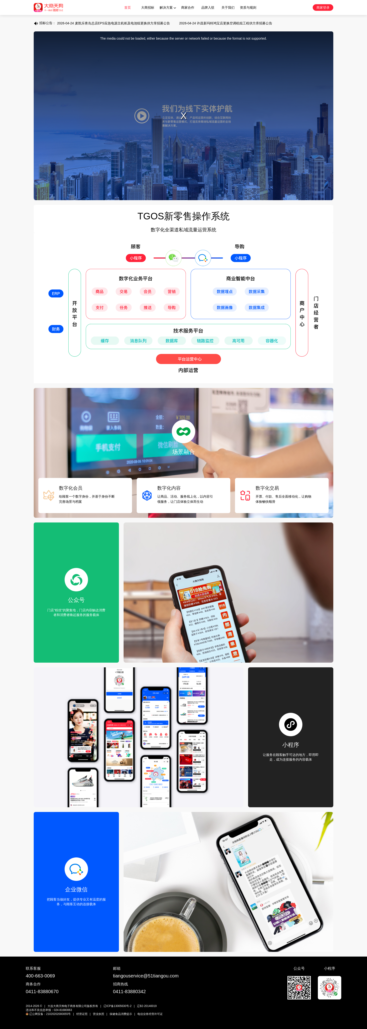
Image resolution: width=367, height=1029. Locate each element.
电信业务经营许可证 (150, 1014)
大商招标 (147, 7)
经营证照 (82, 1014)
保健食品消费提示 (121, 1014)
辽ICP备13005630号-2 (117, 1006)
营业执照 (98, 1014)
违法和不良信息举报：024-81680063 (49, 1010)
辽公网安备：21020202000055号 (48, 1014)
